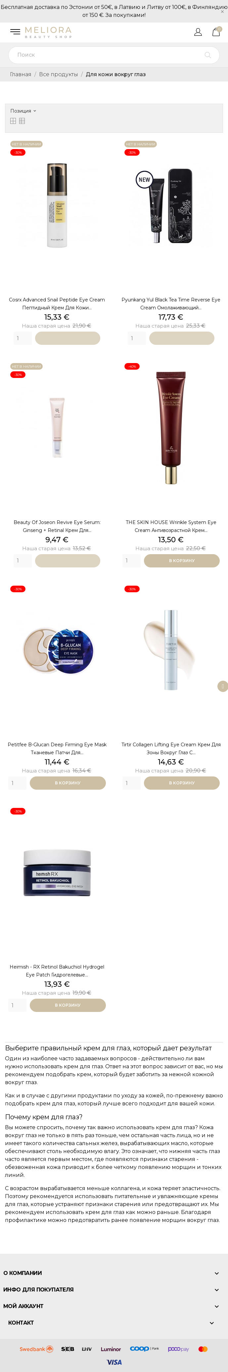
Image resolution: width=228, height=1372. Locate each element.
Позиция (23, 111)
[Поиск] (114, 55)
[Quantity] (23, 338)
